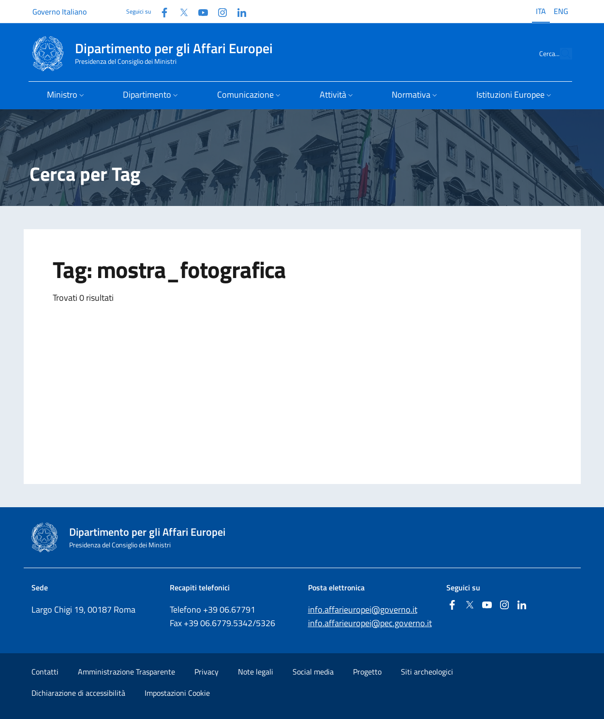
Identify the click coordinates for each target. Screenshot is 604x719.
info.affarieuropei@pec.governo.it (370, 623)
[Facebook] (160, 11)
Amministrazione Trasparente (126, 671)
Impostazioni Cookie (177, 693)
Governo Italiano (59, 11)
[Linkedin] (238, 11)
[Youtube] (199, 11)
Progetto (367, 671)
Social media (313, 671)
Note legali (255, 671)
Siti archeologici (427, 671)
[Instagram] (218, 11)
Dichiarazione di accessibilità (78, 693)
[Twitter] (180, 11)
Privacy (206, 671)
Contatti (45, 671)
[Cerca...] (560, 53)
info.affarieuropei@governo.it (362, 609)
